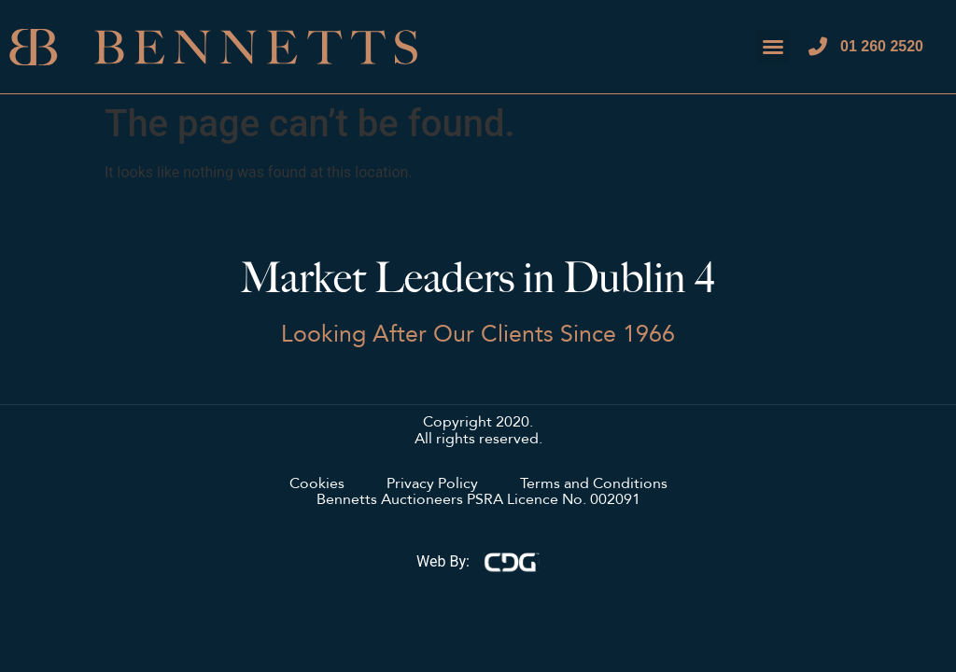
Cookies (316, 484)
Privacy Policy (432, 484)
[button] (773, 46)
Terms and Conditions (594, 484)
